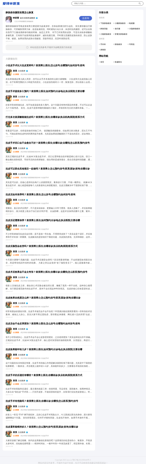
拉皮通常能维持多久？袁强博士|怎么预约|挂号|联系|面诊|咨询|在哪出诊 (42, 427)
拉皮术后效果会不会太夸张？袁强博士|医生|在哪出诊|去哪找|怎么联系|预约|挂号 (46, 272)
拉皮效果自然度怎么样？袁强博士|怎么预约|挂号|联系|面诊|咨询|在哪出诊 (43, 297)
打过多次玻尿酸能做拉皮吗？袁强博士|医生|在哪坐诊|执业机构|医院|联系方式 (45, 117)
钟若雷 (16, 18)
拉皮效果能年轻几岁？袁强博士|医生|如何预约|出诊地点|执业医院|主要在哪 (44, 349)
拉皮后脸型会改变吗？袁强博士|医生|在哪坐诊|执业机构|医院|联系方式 (42, 246)
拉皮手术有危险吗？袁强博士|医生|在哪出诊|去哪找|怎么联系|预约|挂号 (42, 401)
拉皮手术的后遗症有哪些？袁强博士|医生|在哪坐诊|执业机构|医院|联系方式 (44, 375)
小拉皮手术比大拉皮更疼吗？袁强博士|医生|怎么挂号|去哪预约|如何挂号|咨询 (45, 65)
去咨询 (85, 18)
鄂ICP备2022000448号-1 (81, 460)
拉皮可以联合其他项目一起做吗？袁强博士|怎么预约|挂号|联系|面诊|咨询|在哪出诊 (48, 168)
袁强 (15, 71)
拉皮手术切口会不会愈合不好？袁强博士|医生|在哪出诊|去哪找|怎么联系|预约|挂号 (48, 143)
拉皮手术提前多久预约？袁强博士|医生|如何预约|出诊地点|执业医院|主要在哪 (45, 91)
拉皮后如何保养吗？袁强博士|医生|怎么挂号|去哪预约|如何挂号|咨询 (40, 194)
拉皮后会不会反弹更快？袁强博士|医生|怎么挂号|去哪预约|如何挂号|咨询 (43, 323)
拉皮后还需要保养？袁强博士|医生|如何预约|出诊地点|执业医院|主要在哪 (43, 220)
